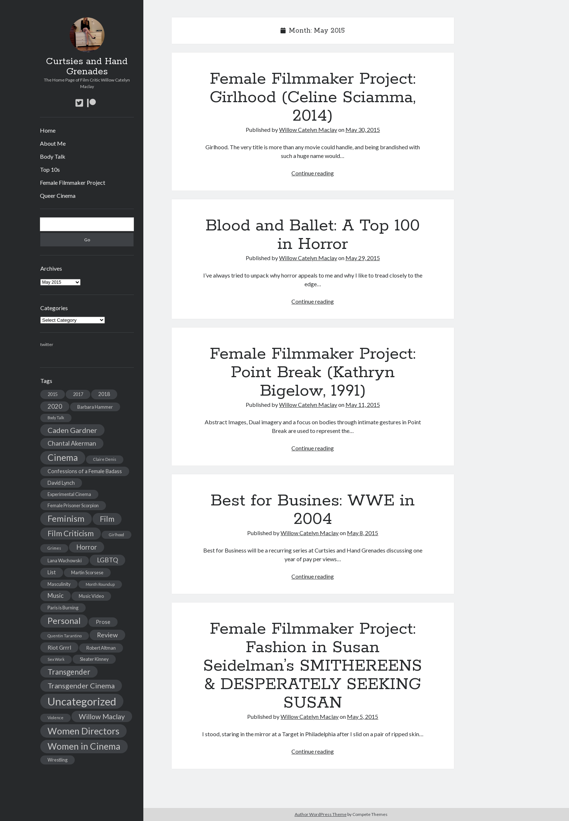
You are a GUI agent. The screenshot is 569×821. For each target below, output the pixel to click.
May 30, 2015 (362, 129)
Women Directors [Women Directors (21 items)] (83, 730)
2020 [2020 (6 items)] (55, 406)
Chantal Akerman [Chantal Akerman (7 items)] (72, 443)
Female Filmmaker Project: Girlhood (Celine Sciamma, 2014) (313, 97)
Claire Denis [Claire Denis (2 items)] (104, 459)
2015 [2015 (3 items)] (53, 394)
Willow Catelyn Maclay (308, 129)
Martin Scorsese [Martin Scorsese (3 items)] (87, 572)
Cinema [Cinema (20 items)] (63, 457)
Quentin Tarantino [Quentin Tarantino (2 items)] (65, 635)
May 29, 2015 (362, 257)
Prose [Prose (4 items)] (103, 622)
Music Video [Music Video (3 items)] (91, 596)
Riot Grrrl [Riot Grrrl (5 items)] (59, 647)
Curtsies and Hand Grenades (87, 67)
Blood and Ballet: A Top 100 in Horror (312, 235)
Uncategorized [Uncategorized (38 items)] (82, 701)
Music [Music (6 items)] (56, 595)
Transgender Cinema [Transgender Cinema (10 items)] (81, 685)
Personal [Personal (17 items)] (64, 621)
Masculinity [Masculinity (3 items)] (59, 584)
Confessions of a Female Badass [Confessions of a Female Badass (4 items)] (85, 471)
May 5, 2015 (362, 716)
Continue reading (312, 173)
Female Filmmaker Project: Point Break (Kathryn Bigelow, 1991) (313, 372)
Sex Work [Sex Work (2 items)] (56, 659)
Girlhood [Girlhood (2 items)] (116, 534)
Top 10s (50, 169)
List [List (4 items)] (52, 572)
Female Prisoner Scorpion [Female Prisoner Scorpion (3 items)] (73, 505)
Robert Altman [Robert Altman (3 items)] (101, 648)
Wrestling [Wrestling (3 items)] (57, 760)
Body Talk (52, 156)
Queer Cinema (57, 195)
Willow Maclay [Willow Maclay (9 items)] (102, 716)
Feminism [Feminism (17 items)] (66, 518)
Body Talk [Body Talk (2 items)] (56, 417)
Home (48, 130)
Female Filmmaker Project (72, 182)
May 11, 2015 (362, 404)
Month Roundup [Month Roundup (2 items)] (100, 584)
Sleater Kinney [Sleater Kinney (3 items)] (94, 659)
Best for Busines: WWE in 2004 (312, 510)
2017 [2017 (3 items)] (78, 394)
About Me (53, 143)
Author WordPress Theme (321, 814)
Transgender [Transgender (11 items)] (69, 671)
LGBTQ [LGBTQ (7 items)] (107, 560)
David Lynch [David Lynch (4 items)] (61, 483)
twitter (46, 344)
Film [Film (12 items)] (107, 519)
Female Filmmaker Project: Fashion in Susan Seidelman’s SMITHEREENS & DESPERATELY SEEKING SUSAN (312, 665)
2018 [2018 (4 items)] (104, 394)
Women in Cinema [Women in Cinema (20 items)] (84, 746)
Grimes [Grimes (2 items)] (54, 548)
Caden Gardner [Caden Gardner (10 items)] (72, 430)
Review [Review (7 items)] (107, 635)
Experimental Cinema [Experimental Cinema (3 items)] (69, 494)
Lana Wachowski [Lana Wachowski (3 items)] (65, 560)
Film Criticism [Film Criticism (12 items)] (71, 533)
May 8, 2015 (362, 532)
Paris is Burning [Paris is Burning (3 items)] (63, 607)
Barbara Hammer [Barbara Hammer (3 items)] (95, 407)
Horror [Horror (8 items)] (86, 547)
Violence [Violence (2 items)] (56, 717)
